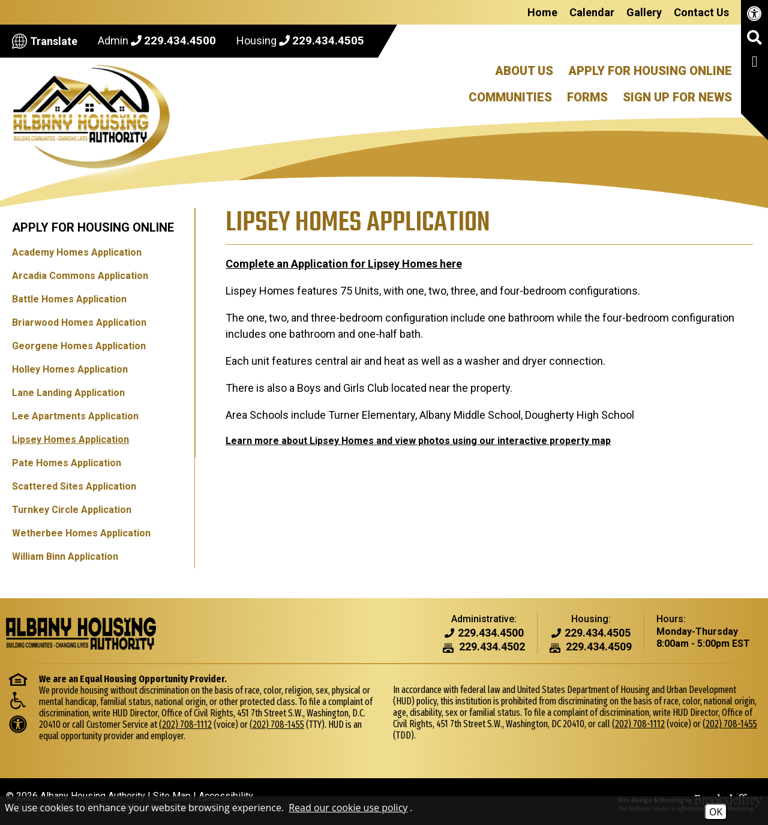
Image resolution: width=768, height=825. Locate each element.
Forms (587, 97)
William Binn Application (65, 556)
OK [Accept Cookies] (715, 811)
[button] (754, 42)
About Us (524, 71)
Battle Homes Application (69, 299)
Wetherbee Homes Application (81, 533)
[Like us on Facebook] (754, 63)
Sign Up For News (677, 97)
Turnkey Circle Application (71, 509)
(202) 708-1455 (277, 724)
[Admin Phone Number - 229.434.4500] (491, 633)
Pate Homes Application (66, 463)
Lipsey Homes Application (70, 439)
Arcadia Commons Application (80, 275)
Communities (510, 97)
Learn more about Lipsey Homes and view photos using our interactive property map (417, 440)
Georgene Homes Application (79, 346)
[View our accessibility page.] (754, 16)
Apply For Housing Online (650, 71)
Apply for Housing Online (93, 227)
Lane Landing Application (68, 392)
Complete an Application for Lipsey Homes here (343, 263)
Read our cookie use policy (348, 807)
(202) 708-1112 (185, 724)
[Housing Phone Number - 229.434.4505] (598, 633)
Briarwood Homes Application (79, 322)
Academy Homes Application (77, 252)
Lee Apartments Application (75, 416)
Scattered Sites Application (74, 486)
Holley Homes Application (70, 369)
